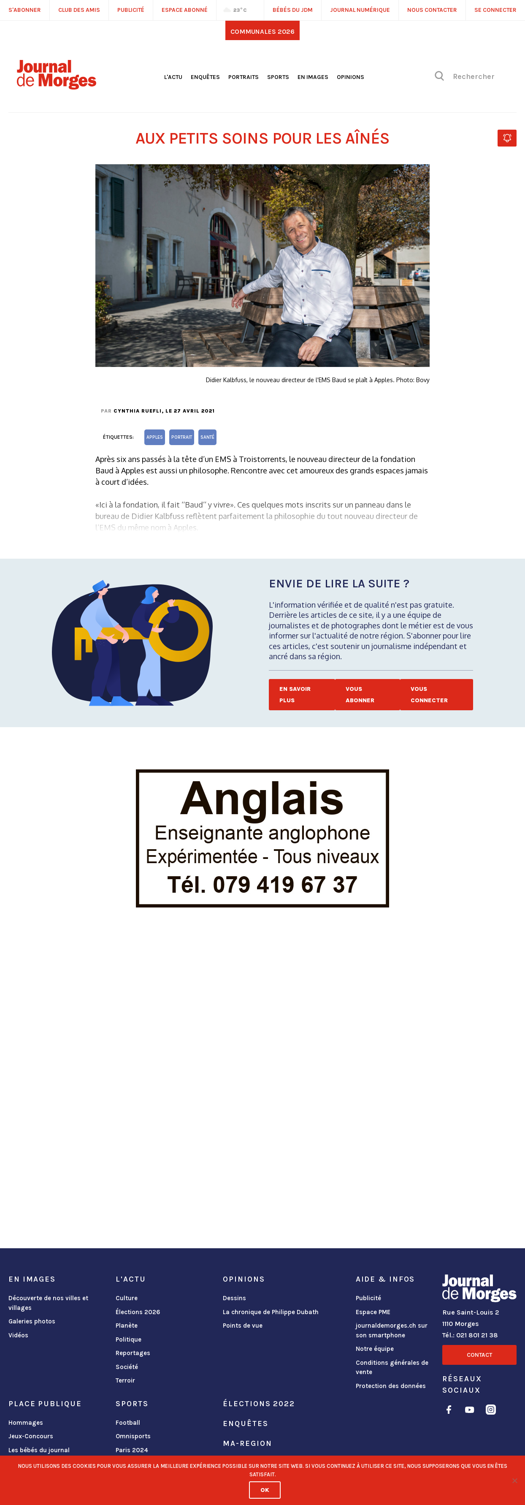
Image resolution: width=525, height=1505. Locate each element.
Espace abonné (185, 10)
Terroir (125, 1380)
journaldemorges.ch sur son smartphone (392, 1330)
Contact (479, 1354)
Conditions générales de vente (392, 1367)
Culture (127, 1298)
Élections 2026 (138, 1312)
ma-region (247, 1443)
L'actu (173, 77)
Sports (278, 77)
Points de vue (242, 1325)
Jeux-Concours (30, 1436)
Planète (127, 1325)
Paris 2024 (132, 1450)
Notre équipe (375, 1349)
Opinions (350, 77)
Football (128, 1422)
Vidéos (18, 1335)
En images (313, 77)
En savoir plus (295, 694)
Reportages (133, 1353)
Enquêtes (205, 77)
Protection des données (391, 1386)
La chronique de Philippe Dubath (271, 1312)
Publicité (368, 1298)
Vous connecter (429, 694)
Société (127, 1367)
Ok (264, 1490)
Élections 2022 (259, 1403)
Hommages (25, 1422)
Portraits (243, 77)
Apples (154, 437)
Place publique (44, 1403)
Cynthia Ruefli (138, 411)
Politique (128, 1339)
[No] (514, 1480)
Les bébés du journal (39, 1450)
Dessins (234, 1298)
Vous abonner (360, 694)
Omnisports (133, 1436)
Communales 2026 (262, 31)
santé (207, 437)
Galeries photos (31, 1321)
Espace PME (373, 1312)
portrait (181, 437)
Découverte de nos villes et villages (48, 1303)
